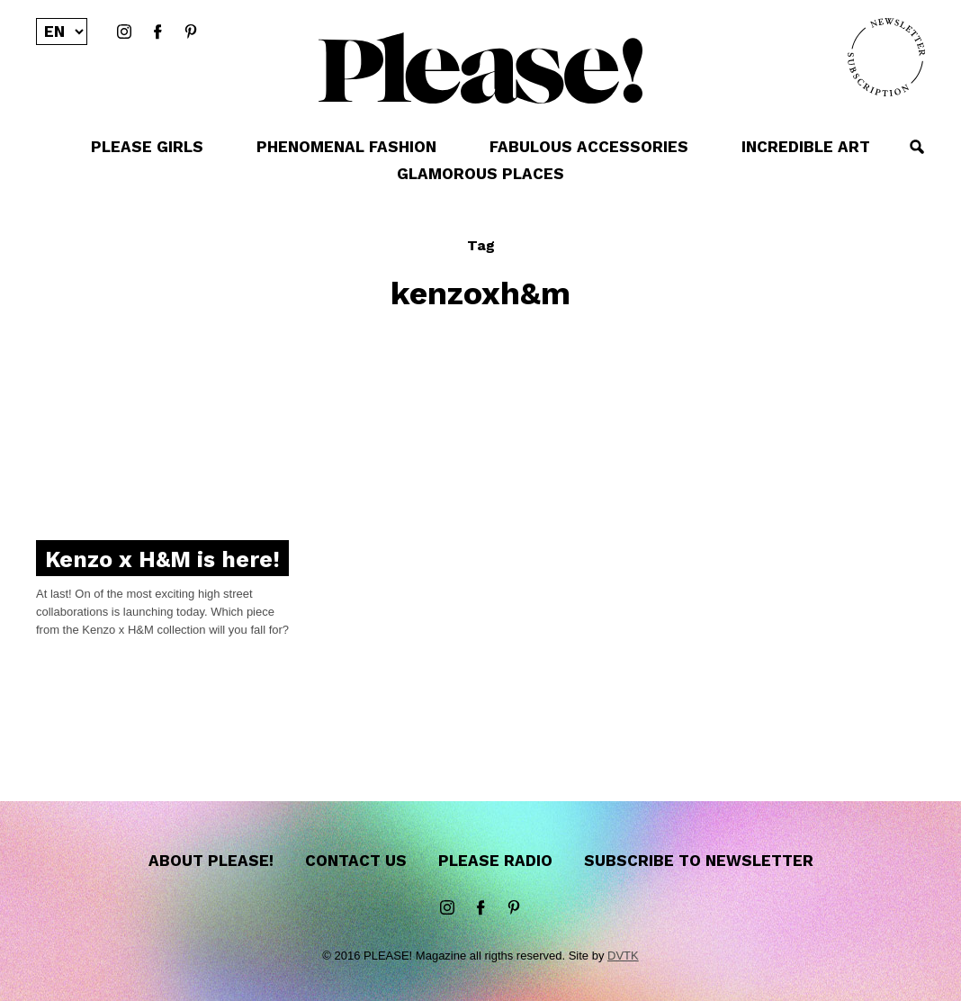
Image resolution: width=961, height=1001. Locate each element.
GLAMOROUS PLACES (480, 174)
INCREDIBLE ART (805, 147)
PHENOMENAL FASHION (346, 147)
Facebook (157, 32)
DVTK (623, 955)
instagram (124, 32)
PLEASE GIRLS (147, 147)
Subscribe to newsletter (698, 861)
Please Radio (495, 861)
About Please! (211, 861)
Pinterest (191, 32)
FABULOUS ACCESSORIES (588, 147)
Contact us (356, 861)
